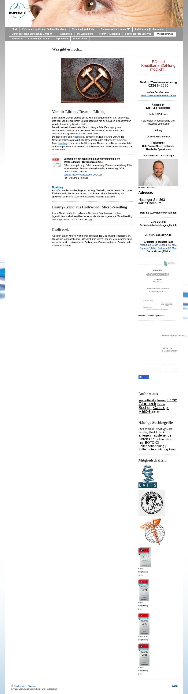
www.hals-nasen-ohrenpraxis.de (158, 95)
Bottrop (143, 400)
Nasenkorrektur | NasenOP (152, 428)
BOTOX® (152, 442)
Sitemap (31, 686)
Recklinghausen (156, 400)
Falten (172, 449)
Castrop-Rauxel (154, 409)
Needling (77, 137)
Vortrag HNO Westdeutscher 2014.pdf (83, 174)
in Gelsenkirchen (169, 349)
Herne (172, 400)
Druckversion (18, 686)
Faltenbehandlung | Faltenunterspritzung (153, 447)
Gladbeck (147, 403)
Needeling (57, 187)
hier (90, 219)
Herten (156, 411)
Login (175, 685)
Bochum (146, 407)
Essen (161, 404)
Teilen (143, 377)
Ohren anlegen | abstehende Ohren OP (155, 435)
